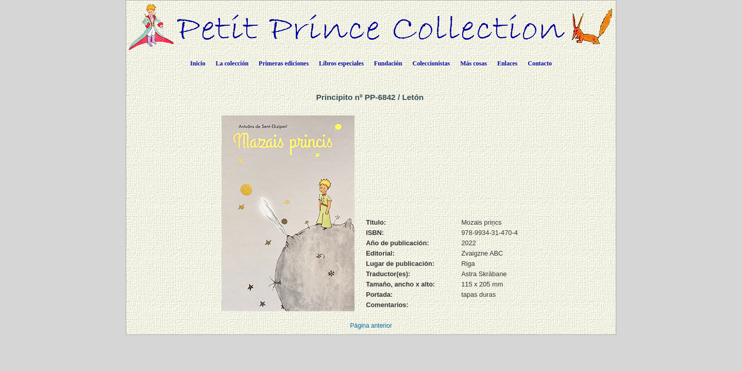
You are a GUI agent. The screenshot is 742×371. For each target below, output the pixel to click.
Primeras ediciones (284, 63)
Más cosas (473, 63)
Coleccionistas (431, 63)
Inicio (197, 63)
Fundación (388, 63)
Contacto (540, 63)
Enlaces (507, 63)
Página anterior (371, 325)
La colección (231, 63)
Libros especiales (341, 63)
